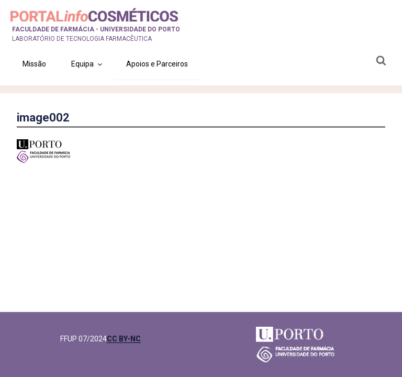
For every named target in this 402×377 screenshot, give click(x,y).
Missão (34, 64)
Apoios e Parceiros (157, 64)
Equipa (87, 64)
